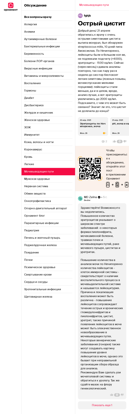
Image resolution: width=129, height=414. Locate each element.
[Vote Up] (113, 141)
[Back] (94, 5)
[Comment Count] (120, 141)
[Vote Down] (126, 141)
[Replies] (104, 141)
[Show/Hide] (102, 405)
